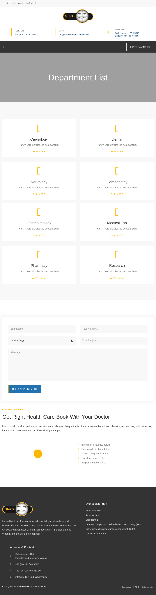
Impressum (127, 587)
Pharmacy (39, 265)
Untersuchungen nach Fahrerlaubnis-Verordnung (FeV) (114, 524)
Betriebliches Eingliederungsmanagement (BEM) (110, 529)
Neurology (39, 182)
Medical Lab (117, 223)
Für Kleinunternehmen (97, 533)
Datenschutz (147, 587)
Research (117, 265)
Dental (117, 139)
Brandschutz (92, 519)
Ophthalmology (39, 223)
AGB (137, 587)
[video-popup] (38, 454)
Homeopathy (117, 182)
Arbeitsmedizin (93, 510)
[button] (3, 47)
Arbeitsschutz (92, 515)
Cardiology (39, 139)
